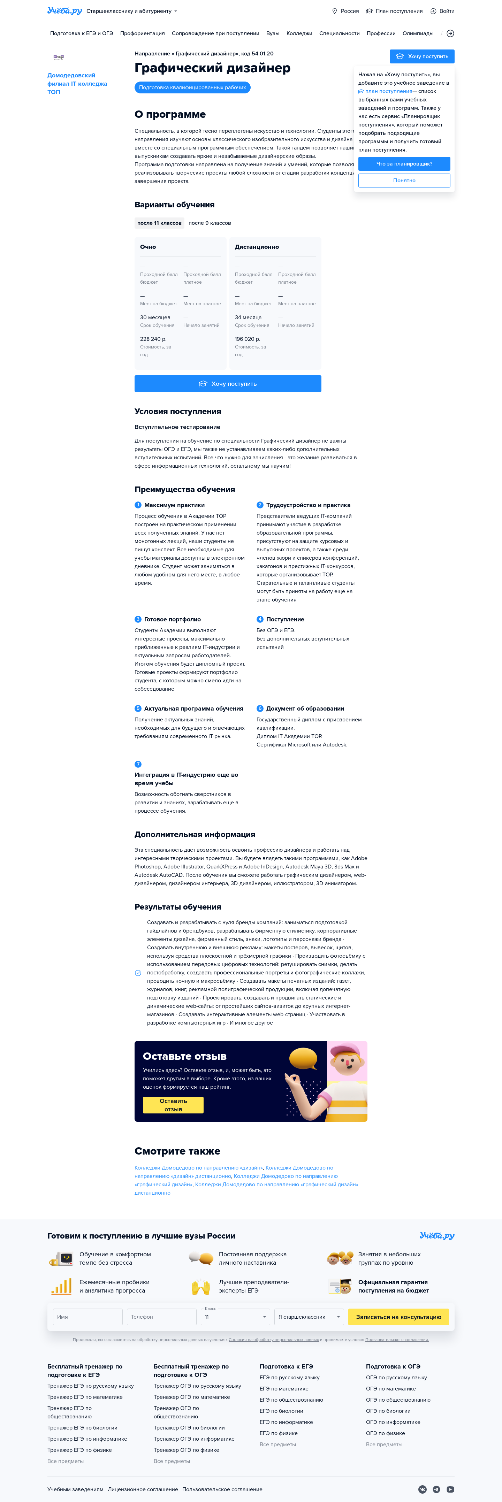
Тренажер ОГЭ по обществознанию (176, 1412)
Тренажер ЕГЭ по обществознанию (69, 1412)
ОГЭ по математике (391, 1388)
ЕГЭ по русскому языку (290, 1377)
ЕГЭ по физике (279, 1433)
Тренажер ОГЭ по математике (192, 1397)
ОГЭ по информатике (393, 1422)
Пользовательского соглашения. (397, 1339)
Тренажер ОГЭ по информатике (194, 1438)
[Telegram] (436, 1489)
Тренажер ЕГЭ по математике (85, 1397)
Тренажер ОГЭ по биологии (189, 1427)
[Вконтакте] (422, 1489)
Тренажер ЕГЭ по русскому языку (90, 1385)
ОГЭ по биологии (388, 1411)
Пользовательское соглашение (222, 1489)
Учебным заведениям (75, 1489)
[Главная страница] (64, 11)
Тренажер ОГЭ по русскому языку (197, 1385)
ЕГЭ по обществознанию (291, 1399)
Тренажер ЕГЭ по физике (79, 1450)
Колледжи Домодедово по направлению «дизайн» (199, 1167)
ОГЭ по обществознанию (398, 1399)
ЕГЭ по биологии (281, 1411)
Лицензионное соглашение (143, 1489)
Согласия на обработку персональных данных (274, 1339)
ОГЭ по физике (385, 1433)
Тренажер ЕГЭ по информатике (87, 1438)
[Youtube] (450, 1489)
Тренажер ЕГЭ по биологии (82, 1427)
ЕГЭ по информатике (286, 1422)
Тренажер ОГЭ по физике (186, 1450)
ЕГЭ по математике (284, 1388)
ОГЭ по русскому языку (396, 1377)
